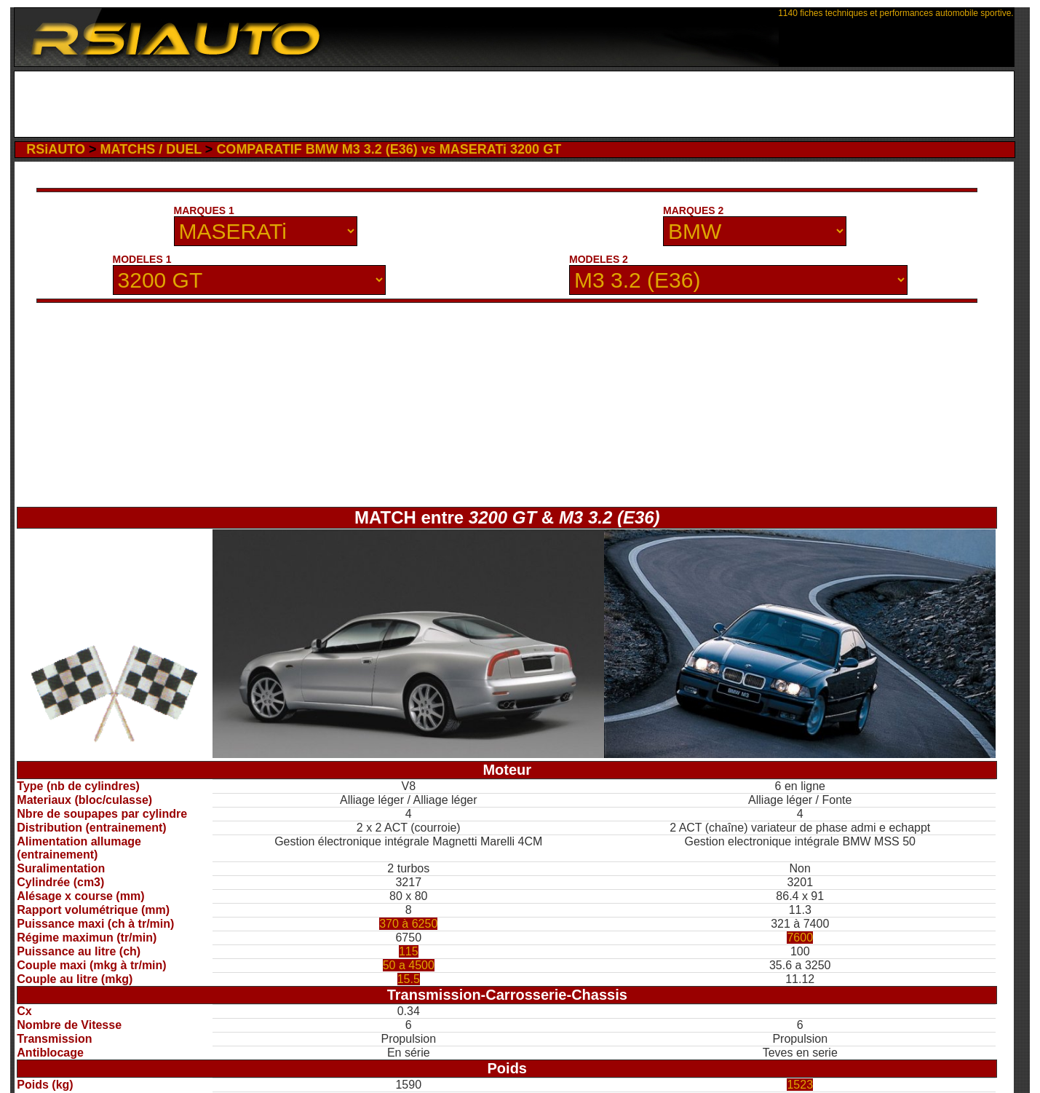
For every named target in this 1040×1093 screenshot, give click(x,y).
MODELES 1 (142, 259)
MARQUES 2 (693, 210)
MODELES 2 (598, 259)
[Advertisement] (514, 104)
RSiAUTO (56, 149)
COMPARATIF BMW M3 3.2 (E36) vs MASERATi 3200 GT (388, 149)
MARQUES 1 (204, 210)
